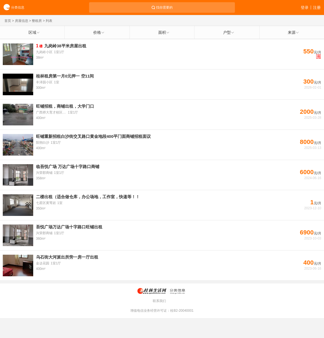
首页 (7, 21)
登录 (305, 7)
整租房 (37, 21)
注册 (317, 7)
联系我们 (159, 301)
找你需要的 (164, 7)
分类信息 (12, 7)
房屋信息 (21, 21)
